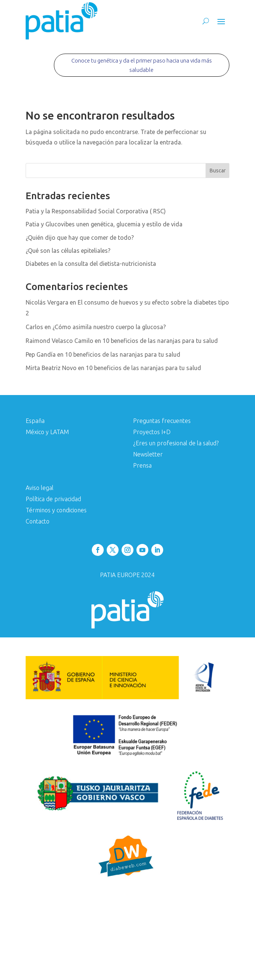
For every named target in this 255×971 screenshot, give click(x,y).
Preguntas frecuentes (162, 421)
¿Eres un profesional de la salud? (176, 443)
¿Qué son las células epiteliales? (68, 250)
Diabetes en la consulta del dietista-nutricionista (91, 263)
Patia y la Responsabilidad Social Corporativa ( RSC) (96, 211)
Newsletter (148, 455)
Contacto (37, 522)
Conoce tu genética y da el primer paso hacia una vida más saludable (141, 65)
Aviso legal (40, 488)
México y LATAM (47, 432)
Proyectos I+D (152, 432)
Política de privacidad (53, 499)
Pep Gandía (41, 354)
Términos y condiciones (56, 510)
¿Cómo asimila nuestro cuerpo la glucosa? (109, 327)
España (35, 421)
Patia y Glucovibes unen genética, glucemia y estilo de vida (104, 224)
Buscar (218, 170)
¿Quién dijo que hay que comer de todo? (80, 237)
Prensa (142, 466)
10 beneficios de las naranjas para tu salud (160, 340)
